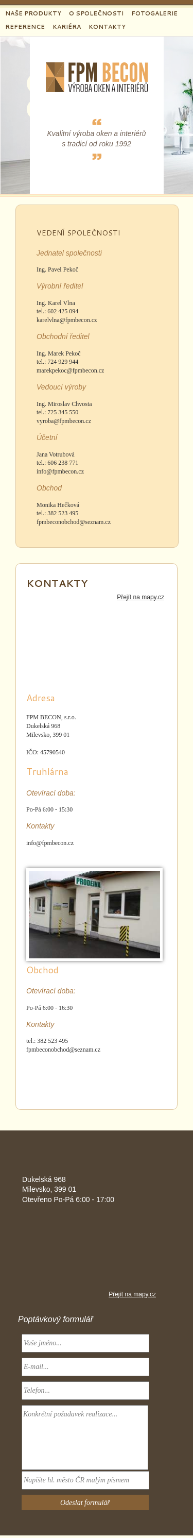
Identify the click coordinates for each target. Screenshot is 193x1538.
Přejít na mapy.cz (140, 597)
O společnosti (96, 13)
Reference (25, 27)
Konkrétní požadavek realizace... (85, 1437)
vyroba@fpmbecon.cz (64, 421)
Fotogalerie (154, 13)
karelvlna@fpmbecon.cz (67, 320)
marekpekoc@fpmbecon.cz (70, 370)
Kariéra (66, 27)
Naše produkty (33, 13)
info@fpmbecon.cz (60, 471)
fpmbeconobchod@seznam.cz (74, 522)
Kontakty (107, 27)
